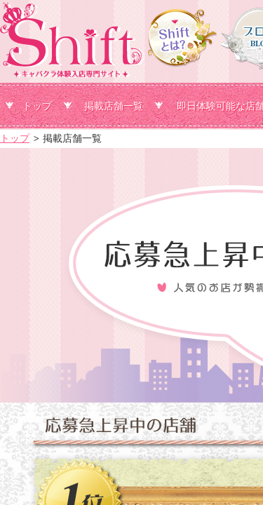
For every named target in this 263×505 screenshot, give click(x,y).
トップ (37, 106)
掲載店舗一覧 (113, 106)
